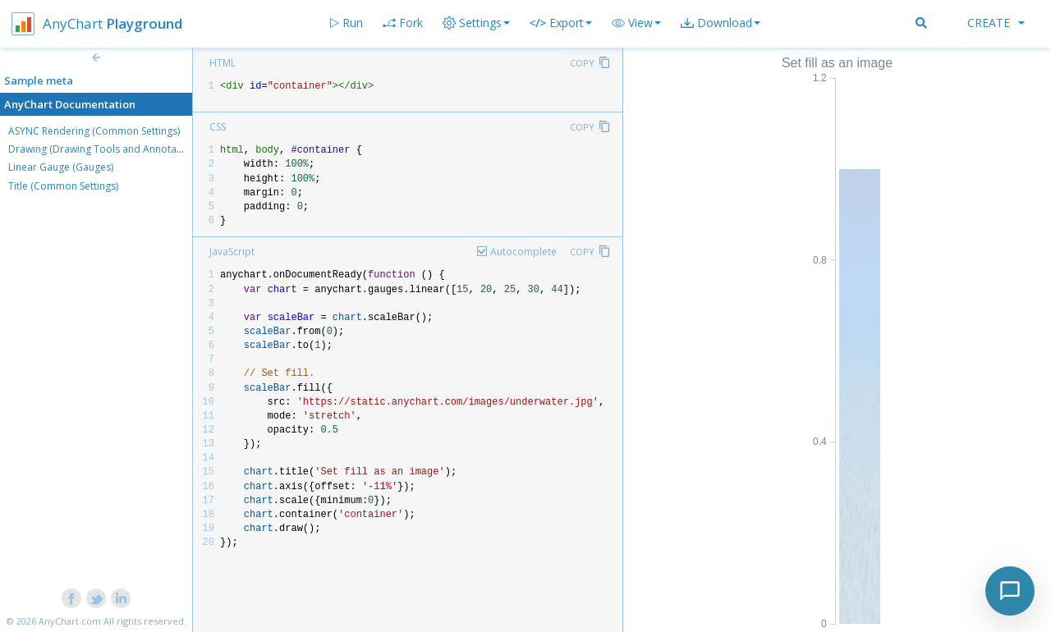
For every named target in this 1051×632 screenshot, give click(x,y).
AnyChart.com (70, 621)
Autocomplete (523, 252)
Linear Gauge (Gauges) (60, 167)
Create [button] (996, 22)
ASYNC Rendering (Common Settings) (94, 131)
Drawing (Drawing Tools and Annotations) (105, 149)
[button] (636, 23)
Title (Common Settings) (63, 186)
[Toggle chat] (1010, 591)
